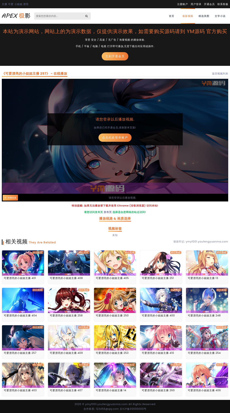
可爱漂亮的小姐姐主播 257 (20, 353)
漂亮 (26, 4)
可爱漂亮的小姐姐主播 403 (20, 390)
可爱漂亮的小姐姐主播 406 (204, 390)
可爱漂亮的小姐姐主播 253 (112, 353)
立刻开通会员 (115, 56)
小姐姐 (18, 4)
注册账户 (182, 4)
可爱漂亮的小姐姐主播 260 (158, 390)
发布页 (108, 212)
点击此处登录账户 (115, 137)
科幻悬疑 (37, 252)
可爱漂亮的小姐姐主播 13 (203, 278)
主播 (4, 4)
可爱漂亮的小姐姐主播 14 (111, 390)
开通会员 (209, 4)
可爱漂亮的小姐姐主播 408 (66, 278)
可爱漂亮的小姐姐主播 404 (20, 315)
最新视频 (187, 16)
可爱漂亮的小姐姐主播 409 (66, 353)
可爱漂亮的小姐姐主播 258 (66, 315)
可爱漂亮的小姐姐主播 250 (112, 315)
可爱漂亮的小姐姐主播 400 (158, 315)
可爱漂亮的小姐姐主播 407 (66, 390)
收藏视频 (10, 197)
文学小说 (220, 16)
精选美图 (204, 16)
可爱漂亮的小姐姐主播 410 (158, 353)
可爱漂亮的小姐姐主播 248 (204, 315)
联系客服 (222, 4)
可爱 (10, 4)
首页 (171, 16)
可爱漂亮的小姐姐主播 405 (112, 278)
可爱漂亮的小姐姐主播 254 (204, 353)
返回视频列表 (220, 73)
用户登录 (196, 4)
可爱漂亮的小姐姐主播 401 (20, 278)
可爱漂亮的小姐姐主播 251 (158, 278)
